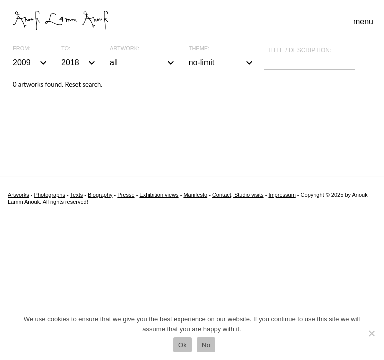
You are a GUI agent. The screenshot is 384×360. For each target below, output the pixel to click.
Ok (182, 345)
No (206, 345)
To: (66, 49)
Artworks (19, 195)
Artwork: (125, 49)
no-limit (222, 63)
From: (21, 49)
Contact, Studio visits (238, 195)
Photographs (50, 195)
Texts (77, 195)
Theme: (199, 49)
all (143, 63)
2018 (80, 63)
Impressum (282, 195)
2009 (31, 63)
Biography (100, 195)
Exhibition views (159, 195)
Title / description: (300, 51)
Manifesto (196, 195)
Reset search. (83, 84)
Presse (126, 195)
